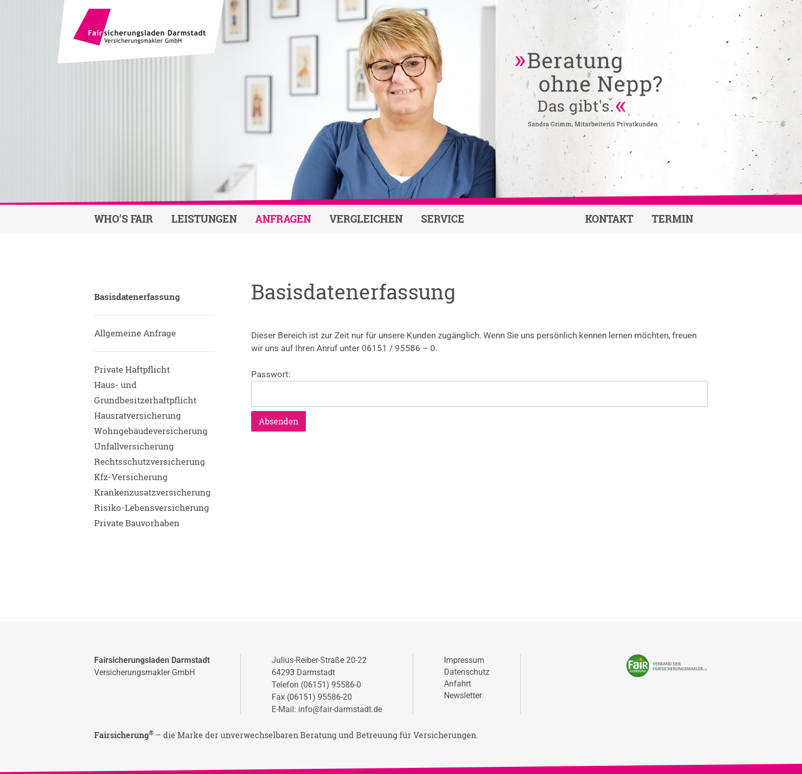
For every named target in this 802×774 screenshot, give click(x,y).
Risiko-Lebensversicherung (151, 507)
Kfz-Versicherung (131, 477)
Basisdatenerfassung (137, 297)
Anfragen (283, 218)
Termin (672, 218)
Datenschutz (466, 672)
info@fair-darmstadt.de (340, 709)
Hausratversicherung (137, 415)
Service (442, 218)
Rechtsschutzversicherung (149, 461)
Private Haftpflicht (132, 369)
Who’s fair (123, 218)
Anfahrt (457, 684)
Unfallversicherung (134, 446)
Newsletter (463, 695)
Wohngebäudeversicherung (151, 431)
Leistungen (204, 218)
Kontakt (609, 218)
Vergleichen (366, 218)
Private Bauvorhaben (137, 523)
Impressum (464, 660)
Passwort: (479, 388)
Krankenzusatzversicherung (152, 492)
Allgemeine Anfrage (135, 333)
